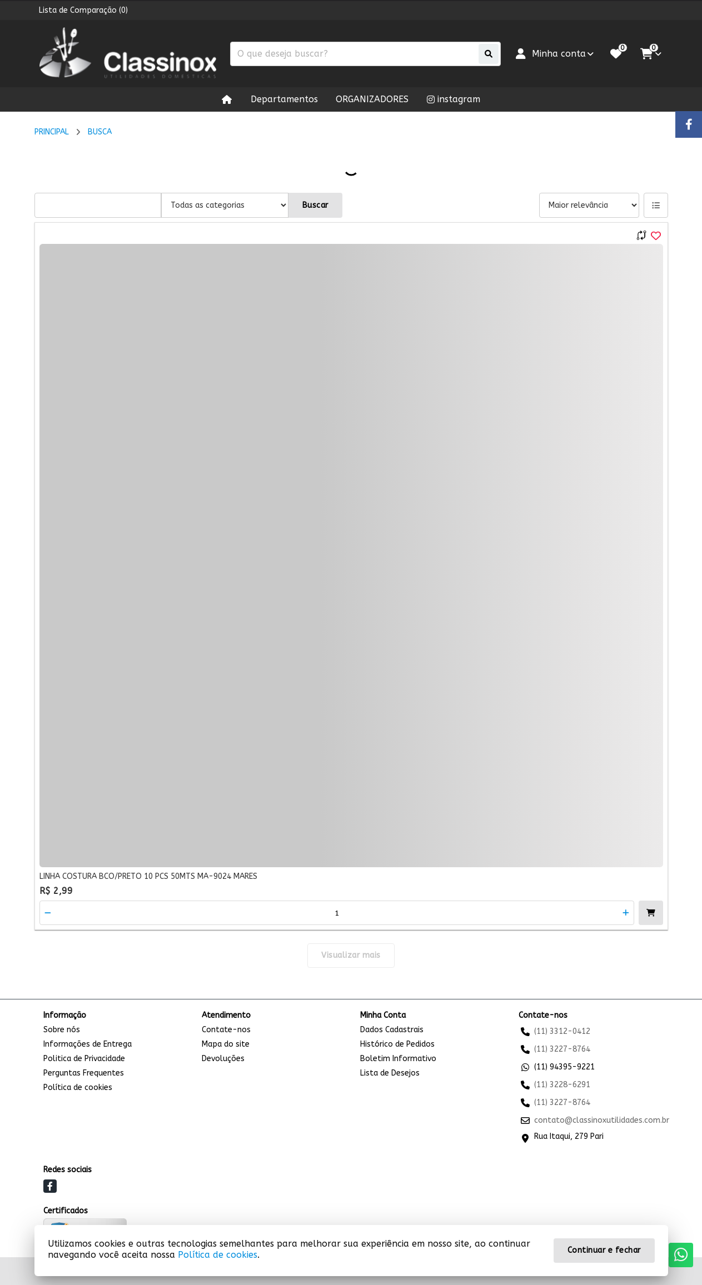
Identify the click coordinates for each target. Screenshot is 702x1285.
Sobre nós (61, 1029)
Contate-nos (226, 1029)
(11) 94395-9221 (564, 1067)
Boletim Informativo (398, 1058)
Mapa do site (226, 1044)
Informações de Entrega (87, 1044)
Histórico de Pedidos (397, 1044)
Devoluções (223, 1058)
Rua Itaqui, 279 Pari (569, 1136)
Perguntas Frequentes (83, 1073)
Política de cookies (77, 1087)
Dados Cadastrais (392, 1029)
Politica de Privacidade (84, 1058)
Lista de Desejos (390, 1073)
